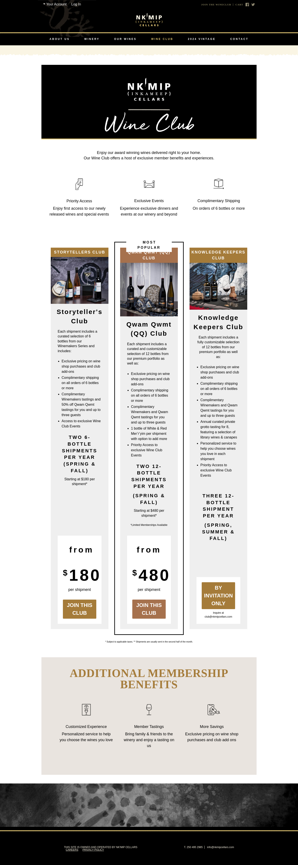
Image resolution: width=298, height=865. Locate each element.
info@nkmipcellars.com (220, 847)
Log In (76, 4)
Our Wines (125, 39)
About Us (59, 39)
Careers (72, 850)
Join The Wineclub (216, 4)
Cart (239, 4)
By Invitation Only (218, 595)
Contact (239, 39)
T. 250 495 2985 (193, 847)
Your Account (56, 4)
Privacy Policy (93, 850)
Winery (92, 39)
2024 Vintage (202, 39)
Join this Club (79, 609)
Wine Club (162, 39)
